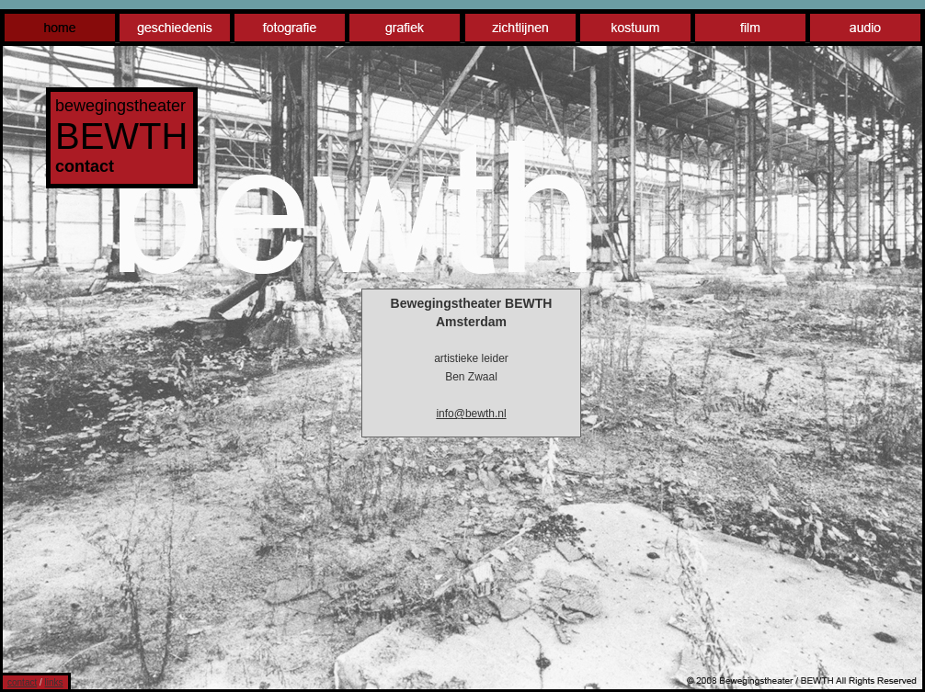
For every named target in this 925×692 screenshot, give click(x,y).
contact (22, 682)
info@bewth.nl (471, 413)
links (54, 682)
